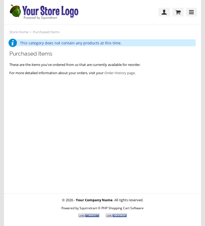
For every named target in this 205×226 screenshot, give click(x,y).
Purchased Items (46, 32)
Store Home (19, 32)
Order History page (119, 72)
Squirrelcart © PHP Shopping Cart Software (112, 208)
